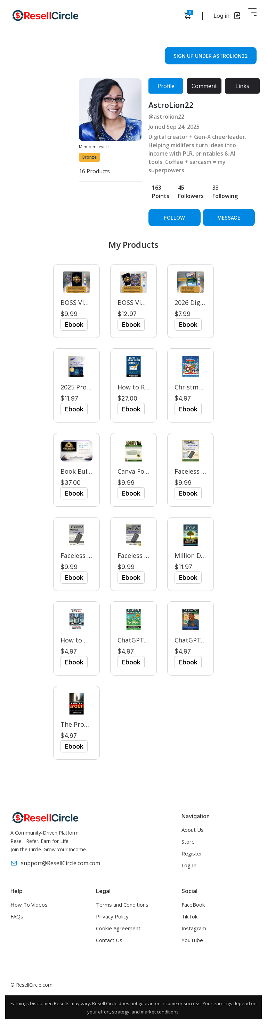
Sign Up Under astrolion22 (210, 56)
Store (188, 841)
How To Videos (29, 904)
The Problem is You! (90, 724)
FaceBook (193, 904)
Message (228, 218)
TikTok (189, 916)
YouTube (192, 940)
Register (191, 853)
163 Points (160, 192)
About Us (192, 829)
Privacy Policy (112, 916)
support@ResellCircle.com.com (55, 863)
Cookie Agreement (118, 928)
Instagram (193, 928)
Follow (174, 218)
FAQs (16, 916)
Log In (188, 865)
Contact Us (109, 940)
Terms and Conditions (122, 904)
